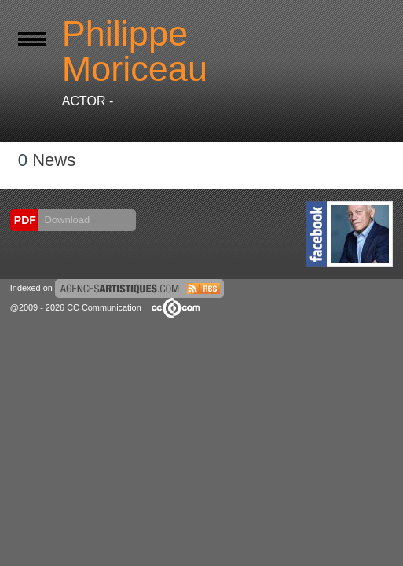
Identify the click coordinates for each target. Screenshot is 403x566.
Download (66, 220)
